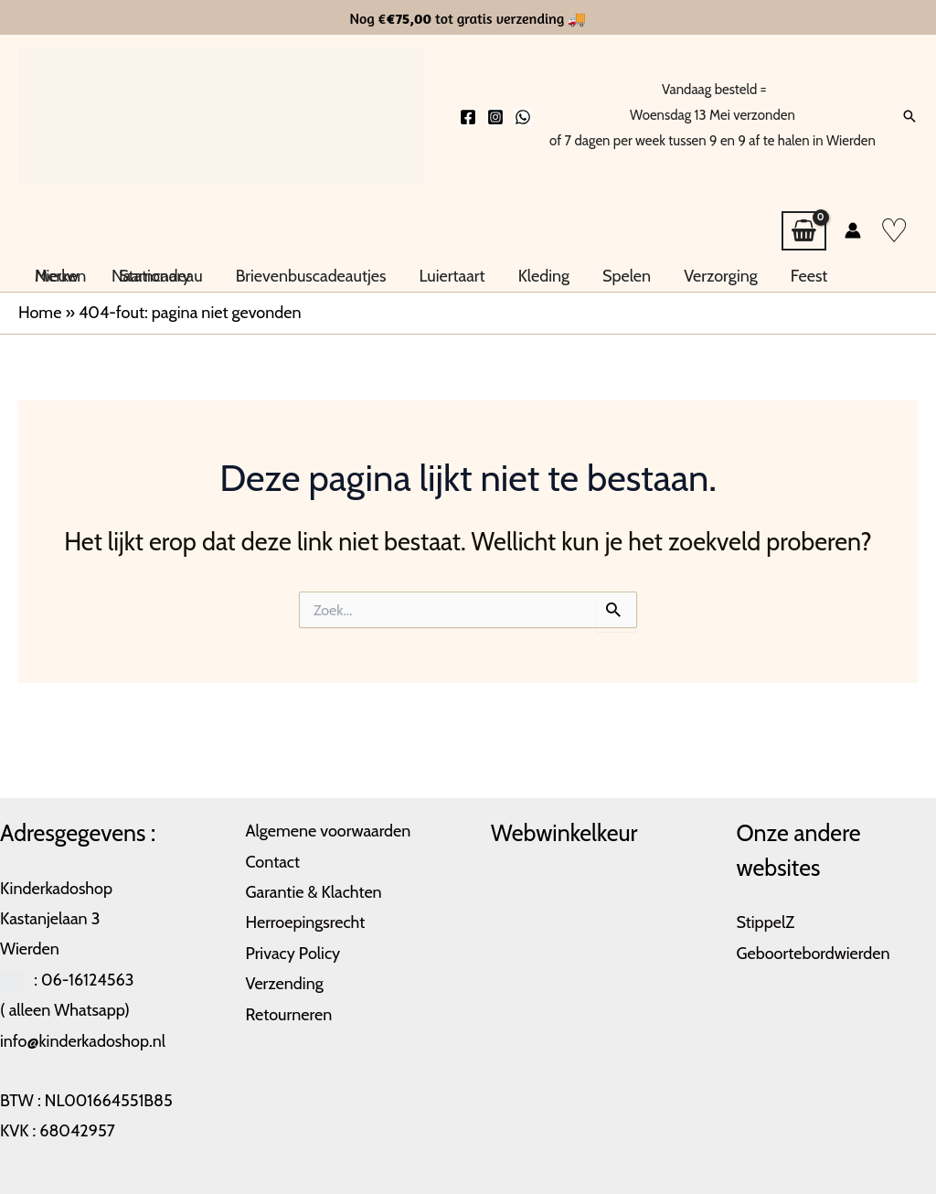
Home (39, 313)
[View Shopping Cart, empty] (804, 231)
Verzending (285, 984)
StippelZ (766, 922)
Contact (273, 862)
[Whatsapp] (523, 117)
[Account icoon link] (853, 230)
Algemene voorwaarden (328, 831)
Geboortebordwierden (813, 953)
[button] (909, 116)
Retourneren (289, 1015)
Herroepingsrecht (306, 922)
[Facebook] (468, 117)
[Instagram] (495, 117)
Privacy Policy (293, 953)
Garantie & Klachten (314, 892)
